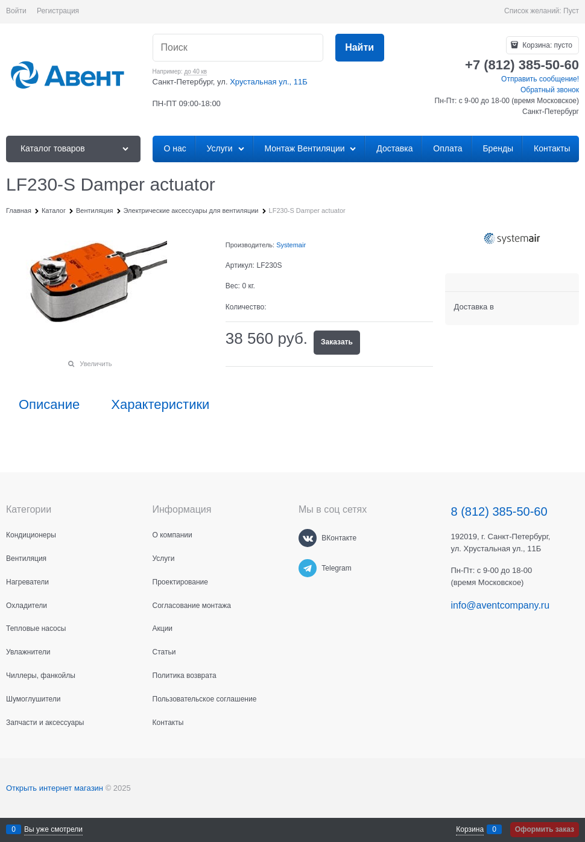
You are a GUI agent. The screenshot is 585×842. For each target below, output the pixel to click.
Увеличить (96, 363)
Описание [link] (49, 404)
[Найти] (359, 48)
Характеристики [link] (160, 404)
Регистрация (58, 11)
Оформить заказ (544, 829)
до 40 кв (195, 71)
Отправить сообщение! (540, 79)
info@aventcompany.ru (500, 605)
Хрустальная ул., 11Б (269, 81)
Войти (16, 11)
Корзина (470, 829)
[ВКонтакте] (308, 538)
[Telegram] (308, 568)
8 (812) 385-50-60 (499, 511)
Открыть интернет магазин (54, 788)
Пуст (571, 11)
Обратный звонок (549, 90)
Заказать (337, 342)
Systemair (291, 244)
